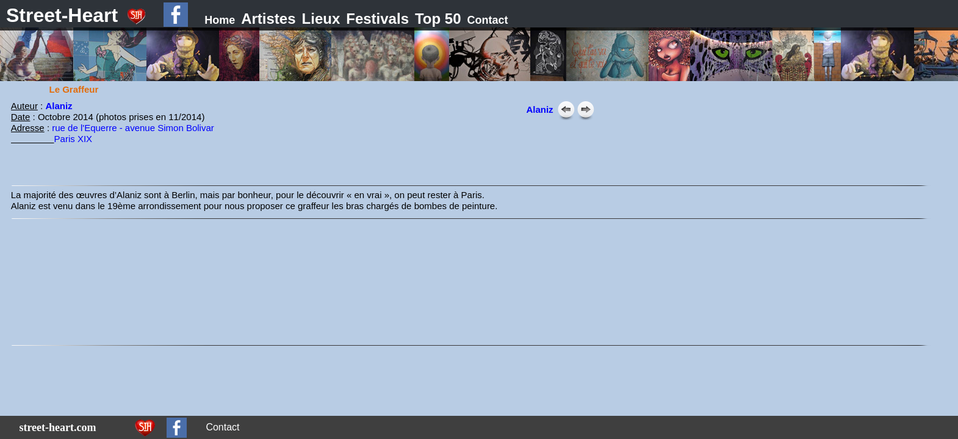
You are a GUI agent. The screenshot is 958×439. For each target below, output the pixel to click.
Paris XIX (73, 139)
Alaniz (58, 106)
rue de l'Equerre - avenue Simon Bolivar (133, 128)
